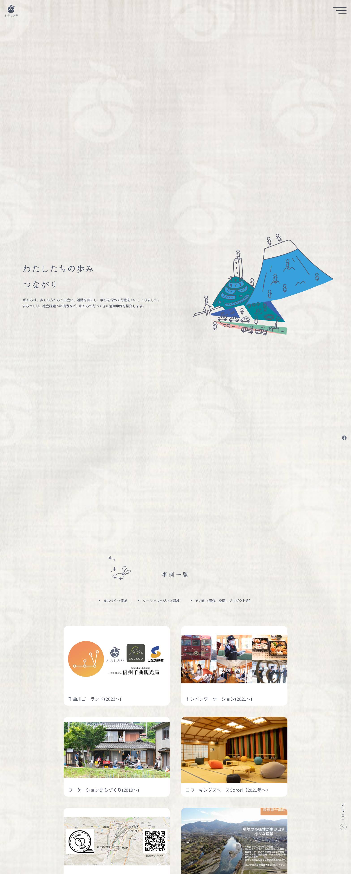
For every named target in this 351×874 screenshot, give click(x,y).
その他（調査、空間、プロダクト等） (223, 600)
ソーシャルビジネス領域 (161, 600)
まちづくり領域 (115, 600)
